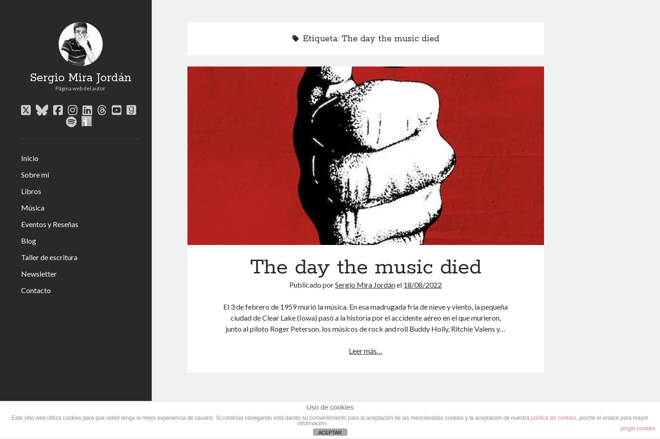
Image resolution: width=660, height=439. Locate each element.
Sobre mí (35, 174)
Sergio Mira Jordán (81, 78)
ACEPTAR (329, 432)
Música (32, 207)
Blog (28, 240)
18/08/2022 (422, 284)
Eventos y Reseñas (49, 224)
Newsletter (39, 273)
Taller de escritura (49, 257)
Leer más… (365, 350)
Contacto (36, 290)
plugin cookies (638, 428)
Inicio (29, 158)
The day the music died (365, 156)
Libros (31, 191)
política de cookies (553, 418)
